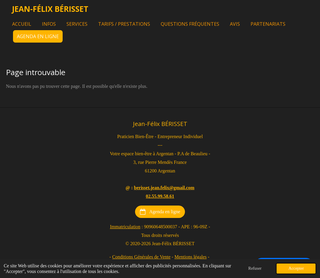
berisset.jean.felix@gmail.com (164, 187)
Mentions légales (190, 256)
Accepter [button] (296, 268)
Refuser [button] (254, 268)
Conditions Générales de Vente (141, 256)
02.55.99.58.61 (160, 196)
